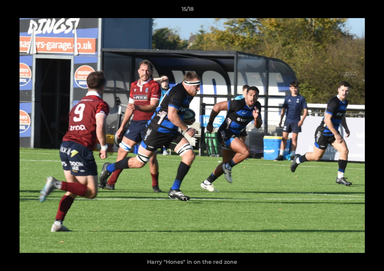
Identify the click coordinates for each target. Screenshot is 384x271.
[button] (352, 11)
